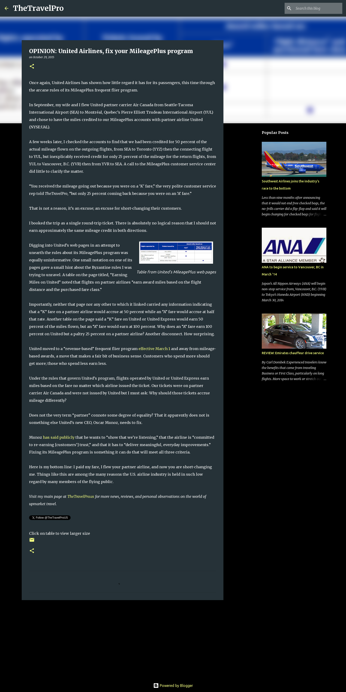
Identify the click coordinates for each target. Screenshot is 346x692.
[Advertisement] (122, 639)
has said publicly (59, 437)
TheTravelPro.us (80, 496)
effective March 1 (154, 348)
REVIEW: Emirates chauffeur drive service (293, 353)
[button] (32, 66)
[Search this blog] (318, 8)
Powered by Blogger (173, 685)
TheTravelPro (38, 8)
